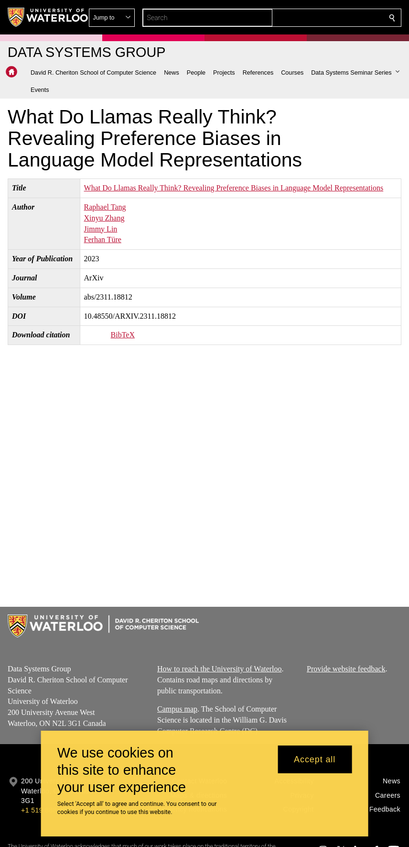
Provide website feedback (346, 669)
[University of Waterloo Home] (48, 17)
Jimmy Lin (101, 229)
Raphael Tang (105, 207)
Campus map (177, 709)
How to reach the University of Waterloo (219, 669)
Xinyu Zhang (104, 218)
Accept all (314, 759)
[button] (323, 17)
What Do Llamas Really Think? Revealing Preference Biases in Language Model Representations (234, 188)
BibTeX (123, 335)
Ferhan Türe (102, 239)
